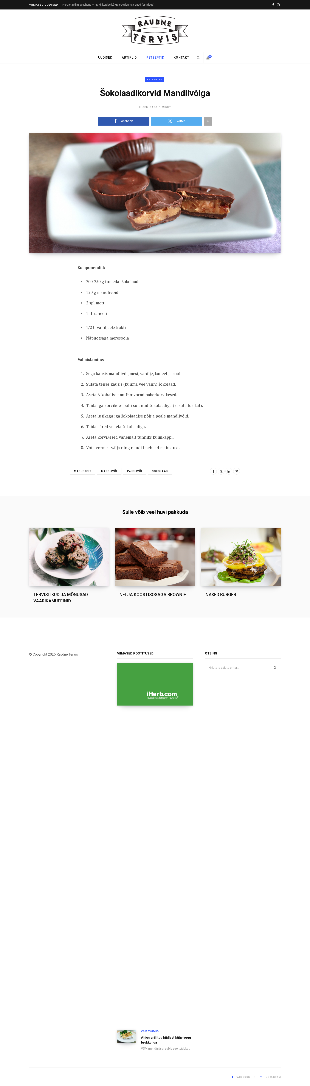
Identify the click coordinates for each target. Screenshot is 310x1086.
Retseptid (155, 57)
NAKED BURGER (221, 594)
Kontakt (181, 57)
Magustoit (82, 471)
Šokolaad (160, 471)
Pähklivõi (134, 471)
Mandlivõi (109, 471)
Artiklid (129, 57)
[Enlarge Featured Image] (155, 193)
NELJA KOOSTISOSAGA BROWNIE (152, 594)
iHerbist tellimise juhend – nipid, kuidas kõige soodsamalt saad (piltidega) (108, 4)
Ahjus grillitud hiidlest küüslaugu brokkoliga (166, 1040)
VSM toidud (150, 1031)
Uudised (105, 57)
